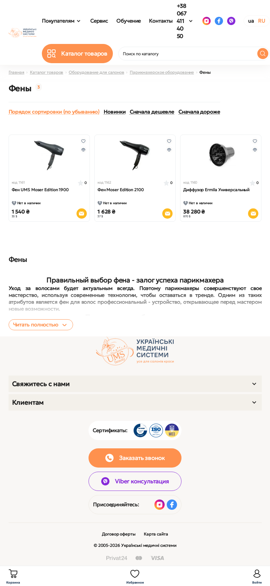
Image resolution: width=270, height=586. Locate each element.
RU (261, 21)
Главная (16, 72)
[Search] (262, 53)
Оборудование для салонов (96, 72)
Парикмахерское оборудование (162, 72)
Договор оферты (119, 534)
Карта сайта (156, 534)
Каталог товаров (46, 72)
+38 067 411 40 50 (182, 20)
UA (251, 21)
